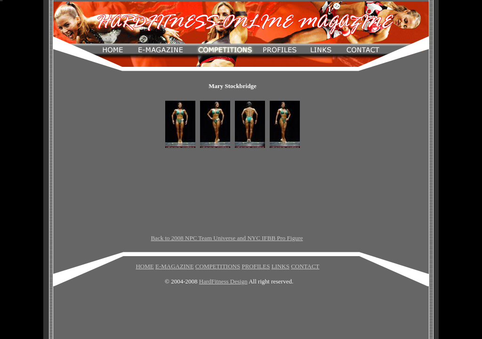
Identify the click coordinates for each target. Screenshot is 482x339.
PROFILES (255, 266)
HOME (144, 266)
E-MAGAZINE (174, 266)
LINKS (280, 266)
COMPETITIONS (217, 266)
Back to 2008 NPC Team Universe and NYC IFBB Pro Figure (227, 238)
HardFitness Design (223, 281)
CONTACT (305, 266)
